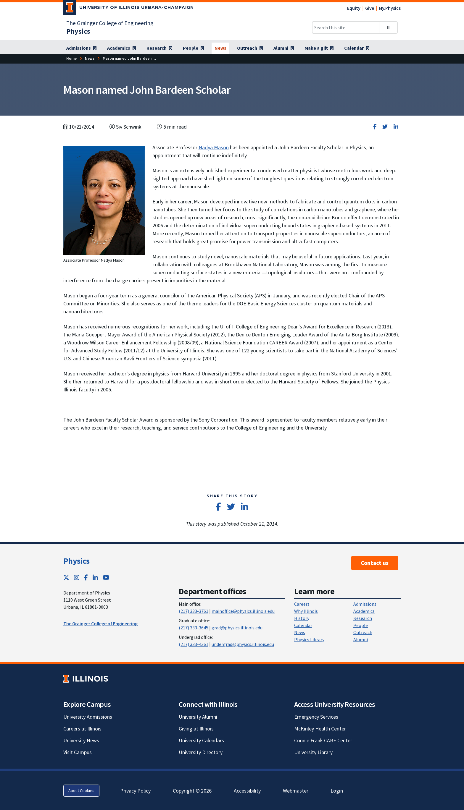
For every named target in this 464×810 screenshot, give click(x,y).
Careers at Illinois (82, 728)
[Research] (159, 48)
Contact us (375, 562)
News (299, 632)
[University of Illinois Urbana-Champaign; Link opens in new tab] (128, 8)
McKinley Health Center (320, 728)
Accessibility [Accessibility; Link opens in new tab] (247, 790)
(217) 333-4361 (193, 644)
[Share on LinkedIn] (396, 126)
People (360, 625)
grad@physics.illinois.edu (237, 628)
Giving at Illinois (196, 728)
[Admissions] (81, 48)
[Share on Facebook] (374, 126)
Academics (364, 611)
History (301, 618)
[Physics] (78, 31)
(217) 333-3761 (193, 611)
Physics (76, 560)
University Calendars (201, 740)
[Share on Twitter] (385, 126)
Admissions (364, 604)
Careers (302, 604)
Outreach (362, 632)
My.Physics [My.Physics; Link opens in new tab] (390, 8)
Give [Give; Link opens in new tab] (369, 8)
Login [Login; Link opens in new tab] (337, 790)
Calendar (303, 625)
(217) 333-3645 (193, 628)
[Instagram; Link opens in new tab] (76, 577)
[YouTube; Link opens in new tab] (106, 577)
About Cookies (81, 790)
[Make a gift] (319, 48)
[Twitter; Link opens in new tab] (66, 577)
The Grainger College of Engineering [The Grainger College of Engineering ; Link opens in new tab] (100, 623)
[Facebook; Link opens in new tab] (86, 577)
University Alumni (198, 716)
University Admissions (87, 716)
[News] (220, 48)
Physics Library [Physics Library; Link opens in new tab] (309, 639)
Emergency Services (316, 716)
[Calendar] (356, 48)
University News (81, 740)
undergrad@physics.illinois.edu (243, 644)
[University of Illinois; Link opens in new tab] (85, 679)
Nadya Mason (214, 147)
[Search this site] (345, 27)
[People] (193, 48)
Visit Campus (77, 752)
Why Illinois (306, 611)
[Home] (71, 58)
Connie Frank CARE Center (323, 740)
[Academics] (121, 48)
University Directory (201, 752)
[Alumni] (283, 48)
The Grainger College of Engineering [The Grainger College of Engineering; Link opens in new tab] (109, 23)
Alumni (360, 639)
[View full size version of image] (104, 200)
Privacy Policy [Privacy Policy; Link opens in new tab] (135, 790)
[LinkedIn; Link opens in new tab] (95, 577)
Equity (353, 8)
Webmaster (295, 790)
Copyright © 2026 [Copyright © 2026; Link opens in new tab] (192, 790)
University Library (313, 752)
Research (362, 618)
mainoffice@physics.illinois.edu (243, 611)
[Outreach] (250, 48)
